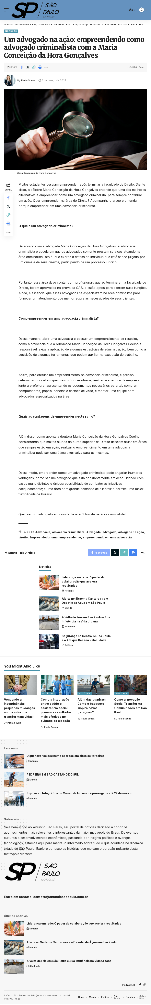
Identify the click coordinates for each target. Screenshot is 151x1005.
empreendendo (71, 537)
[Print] (40, 67)
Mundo (68, 608)
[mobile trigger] (7, 10)
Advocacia (43, 532)
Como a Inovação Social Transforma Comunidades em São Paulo (130, 706)
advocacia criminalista (69, 532)
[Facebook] (140, 986)
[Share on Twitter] (27, 67)
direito (24, 537)
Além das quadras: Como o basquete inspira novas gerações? (91, 706)
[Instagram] (144, 986)
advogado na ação (132, 532)
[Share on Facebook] (21, 67)
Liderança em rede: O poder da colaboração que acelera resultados (83, 582)
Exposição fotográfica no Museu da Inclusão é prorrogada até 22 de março (79, 794)
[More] (46, 67)
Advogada (94, 532)
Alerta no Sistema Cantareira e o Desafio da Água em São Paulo (72, 943)
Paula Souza (29, 80)
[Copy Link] (34, 67)
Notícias (11, 31)
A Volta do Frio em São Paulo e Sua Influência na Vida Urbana (69, 961)
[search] (124, 10)
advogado (110, 532)
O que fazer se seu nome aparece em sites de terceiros (66, 756)
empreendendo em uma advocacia (108, 537)
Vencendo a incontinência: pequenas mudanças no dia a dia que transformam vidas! (19, 708)
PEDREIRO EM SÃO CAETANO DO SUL (53, 775)
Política (69, 646)
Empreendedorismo (44, 537)
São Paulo (70, 627)
